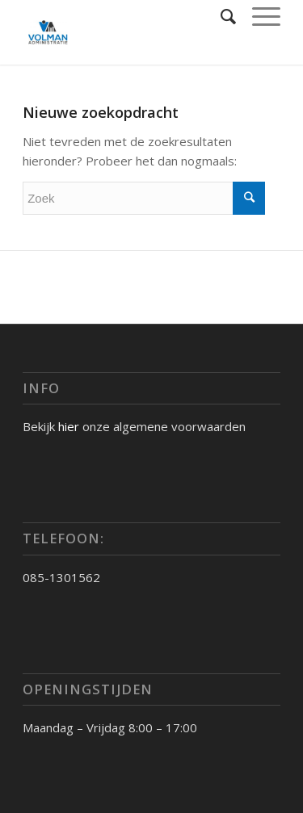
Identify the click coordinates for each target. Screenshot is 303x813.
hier (68, 426)
